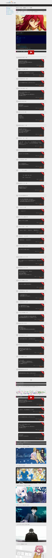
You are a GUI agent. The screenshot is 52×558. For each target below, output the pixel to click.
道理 (35, 393)
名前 (43, 391)
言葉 (24, 393)
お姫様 (19, 391)
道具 (33, 393)
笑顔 (39, 393)
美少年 (44, 392)
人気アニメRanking (10, 11)
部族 (36, 393)
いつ (16, 391)
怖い (35, 391)
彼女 (31, 392)
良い (20, 393)
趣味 (29, 393)
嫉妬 (27, 391)
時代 (17, 392)
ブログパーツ (9, 7)
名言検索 (8, 8)
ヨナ (25, 391)
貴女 (27, 393)
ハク (24, 390)
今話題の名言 (9, 14)
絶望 (42, 392)
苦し (22, 393)
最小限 (19, 392)
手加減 (42, 392)
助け (37, 391)
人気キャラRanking (10, 12)
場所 (16, 392)
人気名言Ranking (10, 10)
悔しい (37, 392)
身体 (31, 393)
